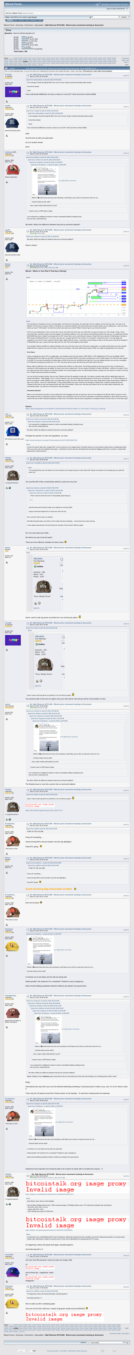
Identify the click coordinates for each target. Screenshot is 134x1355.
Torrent (34, 17)
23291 (40, 61)
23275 (76, 60)
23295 (58, 61)
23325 (85, 63)
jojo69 (7, 106)
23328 (99, 63)
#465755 (126, 930)
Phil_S (7, 414)
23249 (67, 58)
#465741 (126, 75)
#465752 (126, 824)
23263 (20, 60)
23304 (100, 61)
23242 (34, 58)
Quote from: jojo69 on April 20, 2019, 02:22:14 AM (41, 828)
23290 (35, 61)
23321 (67, 63)
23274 (71, 60)
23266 (34, 60)
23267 (39, 60)
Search (21, 20)
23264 (25, 60)
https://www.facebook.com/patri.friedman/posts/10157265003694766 (51, 440)
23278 (90, 60)
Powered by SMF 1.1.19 (54, 1351)
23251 (76, 58)
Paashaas (9, 929)
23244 (43, 58)
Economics (29, 25)
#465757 (126, 1099)
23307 (114, 61)
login (24, 13)
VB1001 (8, 458)
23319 (57, 63)
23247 (57, 58)
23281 (104, 60)
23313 (29, 63)
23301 (86, 61)
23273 (67, 60)
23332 (6, 65)
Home (10, 20)
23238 (15, 58)
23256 (100, 58)
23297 (68, 61)
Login (27, 20)
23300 (82, 61)
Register (34, 20)
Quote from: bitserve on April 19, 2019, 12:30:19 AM (45, 493)
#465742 (126, 107)
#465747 (126, 459)
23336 (25, 65)
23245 (48, 58)
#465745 (126, 266)
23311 (20, 63)
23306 (110, 61)
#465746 (126, 415)
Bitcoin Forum (9, 25)
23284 (6, 61)
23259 (114, 58)
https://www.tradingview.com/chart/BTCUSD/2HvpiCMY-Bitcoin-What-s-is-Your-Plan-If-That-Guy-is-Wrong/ (65, 409)
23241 (29, 58)
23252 (81, 58)
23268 (43, 60)
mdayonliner (52, 267)
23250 (71, 58)
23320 (62, 63)
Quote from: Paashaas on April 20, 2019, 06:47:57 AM (42, 1103)
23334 (15, 65)
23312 (25, 63)
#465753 (126, 859)
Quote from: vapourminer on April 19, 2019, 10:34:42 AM (45, 490)
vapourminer (41, 267)
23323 (76, 63)
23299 (77, 61)
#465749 (126, 624)
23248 (62, 58)
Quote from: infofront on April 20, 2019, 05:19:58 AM (42, 236)
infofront (8, 152)
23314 (34, 63)
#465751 (126, 790)
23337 (29, 65)
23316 (43, 63)
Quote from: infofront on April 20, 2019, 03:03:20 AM (44, 160)
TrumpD (8, 75)
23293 (49, 61)
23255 (95, 58)
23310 (15, 63)
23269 (48, 60)
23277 (85, 60)
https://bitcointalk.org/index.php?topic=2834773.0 (44, 810)
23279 (95, 60)
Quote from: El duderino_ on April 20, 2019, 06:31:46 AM (43, 863)
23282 (109, 60)
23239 (20, 58)
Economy (19, 25)
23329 (104, 63)
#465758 (126, 1176)
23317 (48, 63)
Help (15, 20)
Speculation (39, 25)
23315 (39, 63)
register (30, 13)
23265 (29, 60)
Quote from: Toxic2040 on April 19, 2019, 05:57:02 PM (42, 463)
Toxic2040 (9, 1255)
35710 (40, 65)
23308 (6, 63)
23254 (90, 58)
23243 (39, 58)
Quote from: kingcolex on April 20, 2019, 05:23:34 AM (42, 1001)
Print (126, 64)
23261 (11, 60)
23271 (57, 60)
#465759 (126, 1256)
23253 (86, 58)
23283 (114, 60)
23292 (44, 61)
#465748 (126, 548)
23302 (91, 61)
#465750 (126, 706)
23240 (25, 58)
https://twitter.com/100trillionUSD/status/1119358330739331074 (50, 1194)
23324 (81, 63)
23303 (96, 61)
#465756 (126, 996)
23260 (6, 60)
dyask (7, 704)
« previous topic (125, 59)
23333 (11, 65)
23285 (11, 61)
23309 (11, 63)
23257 (104, 58)
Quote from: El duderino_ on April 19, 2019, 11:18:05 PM (48, 165)
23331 (114, 63)
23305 (105, 61)
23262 (15, 60)
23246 (53, 58)
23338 (34, 65)
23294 (54, 61)
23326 (90, 63)
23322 (71, 63)
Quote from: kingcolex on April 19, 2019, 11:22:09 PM (45, 162)
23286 (15, 61)
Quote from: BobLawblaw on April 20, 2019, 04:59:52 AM (43, 80)
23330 (109, 63)
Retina (7, 264)
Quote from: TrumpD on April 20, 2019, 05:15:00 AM (42, 111)
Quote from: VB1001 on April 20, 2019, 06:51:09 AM (42, 1291)
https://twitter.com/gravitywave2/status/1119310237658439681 (49, 1230)
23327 (95, 63)
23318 (53, 63)
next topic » (126, 61)
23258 (109, 58)
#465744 (126, 231)
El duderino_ (10, 824)
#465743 (126, 153)
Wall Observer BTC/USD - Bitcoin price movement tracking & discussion (74, 25)
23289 (30, 61)
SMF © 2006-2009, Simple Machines (75, 1351)
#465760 (126, 1287)
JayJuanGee (41, 707)
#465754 (126, 896)
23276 (81, 60)
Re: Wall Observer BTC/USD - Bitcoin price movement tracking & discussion (60, 75)
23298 (72, 61)
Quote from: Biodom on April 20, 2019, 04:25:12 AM (42, 157)
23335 (20, 65)
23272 (62, 60)
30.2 (29, 17)
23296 (63, 61)
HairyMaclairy (10, 996)
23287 (20, 61)
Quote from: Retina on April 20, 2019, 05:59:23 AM (41, 628)
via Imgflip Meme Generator (67, 180)
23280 (99, 60)
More (40, 20)
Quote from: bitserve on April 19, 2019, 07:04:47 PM (42, 488)
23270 (53, 60)
